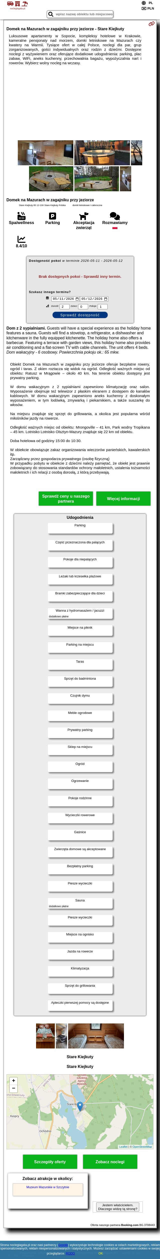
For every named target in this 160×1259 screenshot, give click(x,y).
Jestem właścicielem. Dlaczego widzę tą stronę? (117, 1207)
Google (63, 1245)
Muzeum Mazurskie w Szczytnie (47, 1187)
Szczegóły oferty (50, 1162)
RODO (70, 1253)
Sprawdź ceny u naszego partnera (66, 499)
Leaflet (123, 1147)
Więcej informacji (123, 499)
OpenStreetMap (142, 1147)
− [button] (13, 1089)
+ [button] (13, 1081)
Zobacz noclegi (110, 1162)
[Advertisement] (80, 103)
